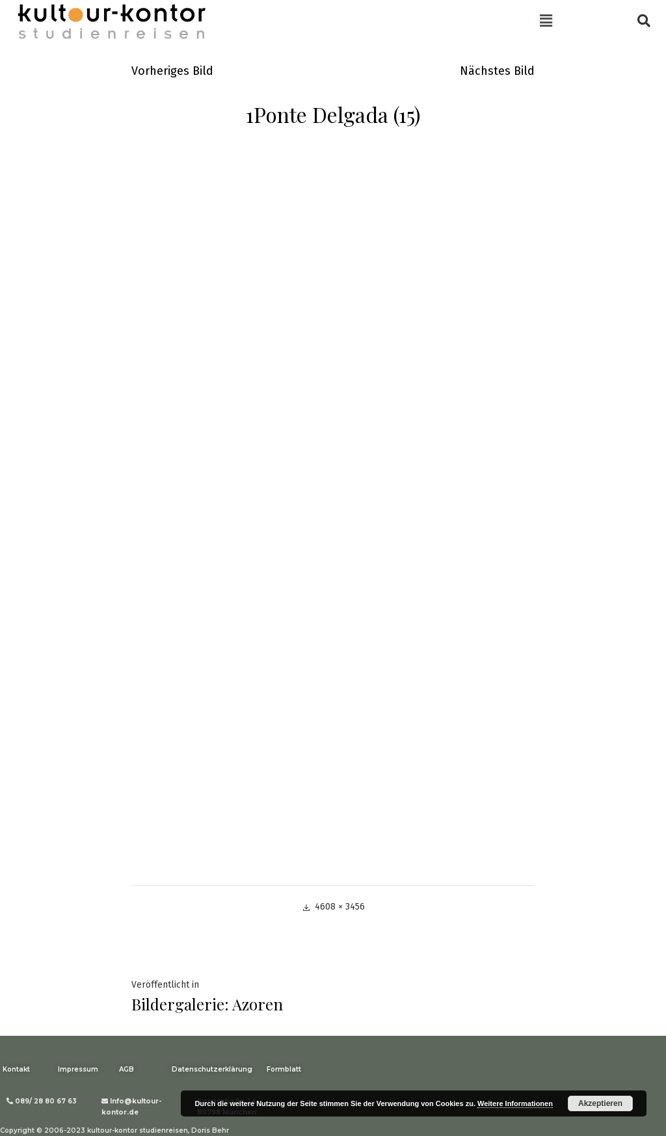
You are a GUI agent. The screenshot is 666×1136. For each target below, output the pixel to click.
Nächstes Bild (497, 71)
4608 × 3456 (340, 906)
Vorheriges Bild (172, 71)
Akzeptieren (600, 1103)
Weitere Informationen (515, 1103)
